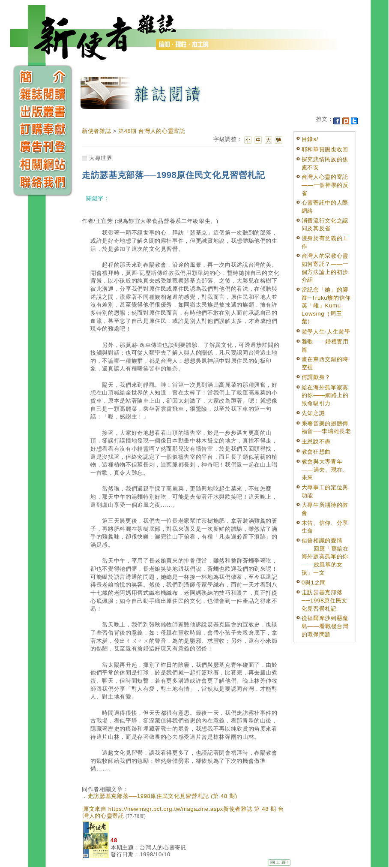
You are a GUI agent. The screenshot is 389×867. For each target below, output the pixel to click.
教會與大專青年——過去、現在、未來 (325, 469)
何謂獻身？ (316, 377)
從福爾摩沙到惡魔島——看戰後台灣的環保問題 (325, 626)
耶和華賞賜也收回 (325, 149)
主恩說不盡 (316, 441)
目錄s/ (310, 139)
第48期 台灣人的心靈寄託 (152, 131)
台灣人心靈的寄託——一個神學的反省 (325, 185)
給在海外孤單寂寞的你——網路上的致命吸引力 (325, 395)
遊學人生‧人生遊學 (326, 331)
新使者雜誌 (96, 131)
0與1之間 (314, 582)
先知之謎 (313, 413)
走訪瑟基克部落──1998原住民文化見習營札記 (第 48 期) (162, 796)
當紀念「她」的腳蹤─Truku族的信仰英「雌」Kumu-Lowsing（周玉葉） (326, 305)
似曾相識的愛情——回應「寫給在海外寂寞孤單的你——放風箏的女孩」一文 (325, 556)
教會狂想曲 (316, 452)
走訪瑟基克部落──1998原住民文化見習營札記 (324, 600)
